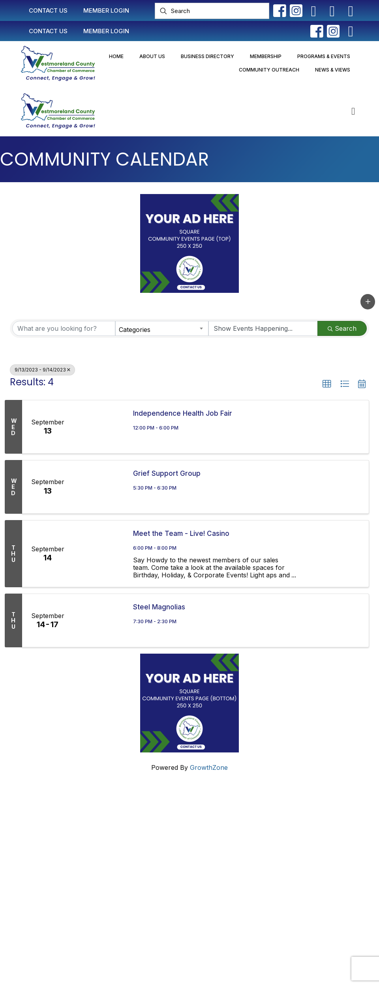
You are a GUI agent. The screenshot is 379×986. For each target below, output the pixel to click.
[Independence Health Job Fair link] (99, 427)
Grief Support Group (167, 473)
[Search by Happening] (263, 328)
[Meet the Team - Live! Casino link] (99, 554)
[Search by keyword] (64, 328)
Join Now (157, 840)
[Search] (212, 11)
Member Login (164, 825)
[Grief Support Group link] (99, 487)
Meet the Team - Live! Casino (181, 533)
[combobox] (161, 328)
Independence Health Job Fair (182, 413)
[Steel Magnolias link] (99, 620)
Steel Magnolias (159, 607)
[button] (367, 301)
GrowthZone (209, 767)
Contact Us (159, 810)
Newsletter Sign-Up (172, 881)
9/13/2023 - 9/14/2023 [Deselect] (42, 370)
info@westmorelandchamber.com (55, 855)
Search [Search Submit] (342, 328)
